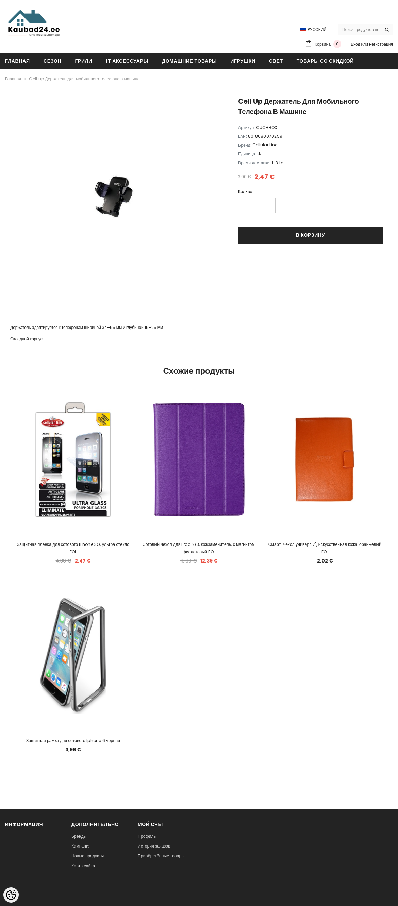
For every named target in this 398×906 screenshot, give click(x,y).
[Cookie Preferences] (11, 895)
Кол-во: (245, 192)
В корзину (310, 235)
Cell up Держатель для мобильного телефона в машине (84, 79)
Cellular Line (264, 145)
